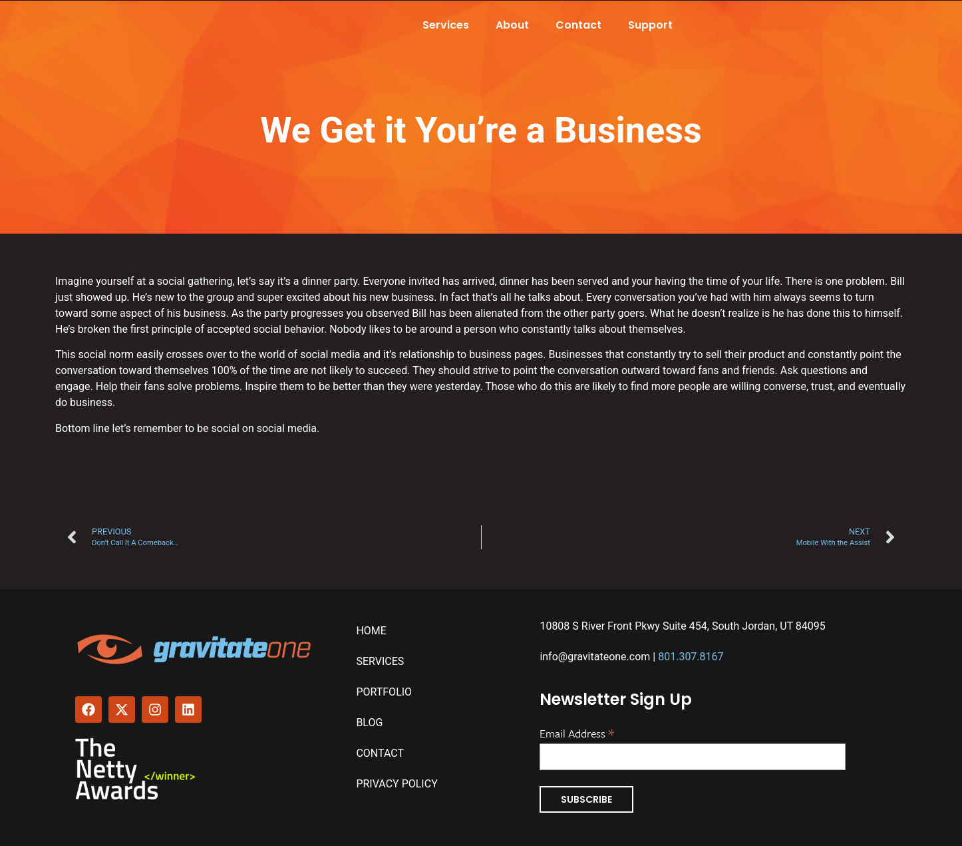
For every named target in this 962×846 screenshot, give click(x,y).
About (512, 25)
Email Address (577, 732)
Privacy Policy (396, 783)
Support (650, 25)
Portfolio (384, 692)
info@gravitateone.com (595, 656)
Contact (578, 25)
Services (445, 25)
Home (371, 630)
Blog (369, 722)
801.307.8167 (690, 656)
